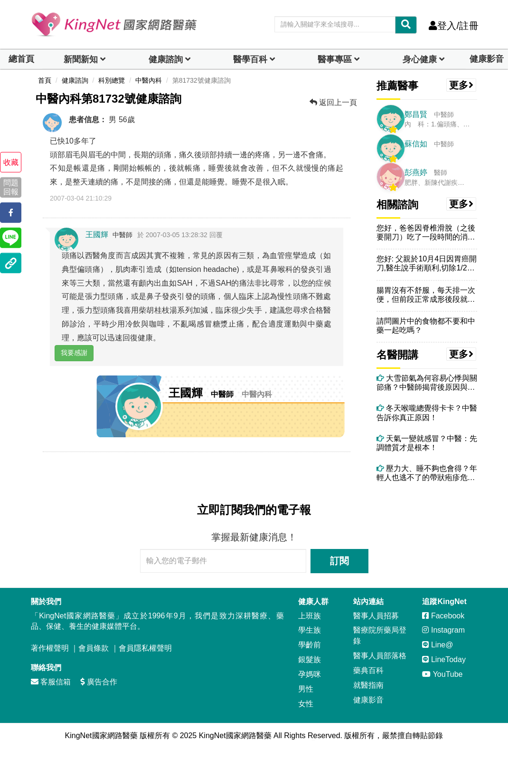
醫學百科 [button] (250, 59)
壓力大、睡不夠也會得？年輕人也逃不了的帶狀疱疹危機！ (426, 473)
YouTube (442, 674)
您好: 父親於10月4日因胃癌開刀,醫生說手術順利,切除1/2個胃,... (426, 263)
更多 (461, 85)
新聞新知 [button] (81, 59)
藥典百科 (368, 670)
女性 (305, 704)
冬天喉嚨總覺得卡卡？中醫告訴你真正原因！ (426, 412)
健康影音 (487, 59)
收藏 (11, 162)
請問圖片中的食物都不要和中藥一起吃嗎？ (425, 325)
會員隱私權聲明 (145, 648)
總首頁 (21, 59)
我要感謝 (74, 352)
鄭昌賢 (416, 114)
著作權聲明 (50, 648)
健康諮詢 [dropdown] (166, 59)
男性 (305, 689)
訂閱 (339, 561)
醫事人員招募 (376, 616)
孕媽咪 (309, 674)
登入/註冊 (454, 25)
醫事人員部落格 (379, 656)
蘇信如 (416, 144)
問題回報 (11, 187)
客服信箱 (51, 682)
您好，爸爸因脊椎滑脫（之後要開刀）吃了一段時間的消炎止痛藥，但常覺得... (425, 232)
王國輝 (96, 235)
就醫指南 (368, 685)
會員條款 (93, 648)
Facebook (443, 616)
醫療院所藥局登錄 (379, 635)
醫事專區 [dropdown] (335, 59)
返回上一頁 (333, 102)
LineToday (443, 659)
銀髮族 (309, 659)
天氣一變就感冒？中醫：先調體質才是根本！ (426, 443)
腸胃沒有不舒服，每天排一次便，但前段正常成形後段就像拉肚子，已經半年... (425, 295)
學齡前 (309, 645)
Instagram (443, 630)
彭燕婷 (416, 172)
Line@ (437, 645)
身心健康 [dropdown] (420, 59)
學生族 (309, 630)
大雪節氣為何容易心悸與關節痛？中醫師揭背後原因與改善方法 (426, 383)
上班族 (309, 616)
